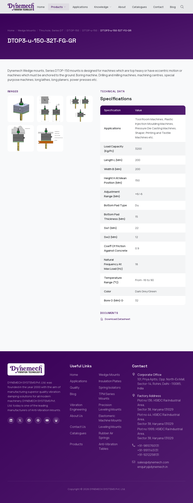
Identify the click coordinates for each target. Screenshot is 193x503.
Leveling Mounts (110, 427)
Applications (80, 7)
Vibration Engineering (78, 407)
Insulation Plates (110, 381)
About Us (76, 416)
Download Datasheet (115, 319)
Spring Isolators (110, 387)
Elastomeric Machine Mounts (110, 418)
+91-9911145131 (147, 450)
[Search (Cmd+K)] (182, 6)
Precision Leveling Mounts (110, 407)
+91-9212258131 (148, 455)
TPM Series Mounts (107, 396)
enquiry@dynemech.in (152, 467)
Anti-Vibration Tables (108, 446)
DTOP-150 (73, 30)
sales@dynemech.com (153, 462)
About (122, 7)
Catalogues (139, 7)
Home (41, 7)
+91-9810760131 (148, 446)
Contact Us (78, 427)
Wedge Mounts (27, 30)
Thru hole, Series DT (51, 30)
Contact (158, 7)
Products (57, 7)
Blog (173, 7)
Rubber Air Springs (106, 435)
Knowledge (103, 7)
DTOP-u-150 (89, 30)
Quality (74, 387)
